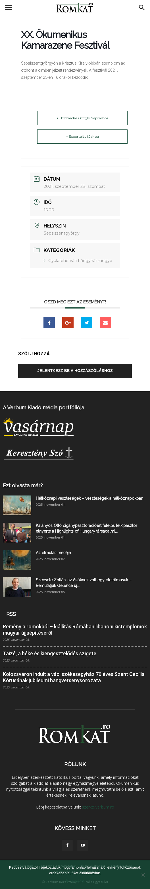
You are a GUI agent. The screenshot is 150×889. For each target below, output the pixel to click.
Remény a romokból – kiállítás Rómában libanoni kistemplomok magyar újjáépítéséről (75, 630)
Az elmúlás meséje (53, 552)
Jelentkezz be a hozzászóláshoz (75, 370)
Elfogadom (75, 880)
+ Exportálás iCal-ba (82, 136)
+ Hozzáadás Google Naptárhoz (83, 118)
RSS (11, 614)
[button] (142, 7)
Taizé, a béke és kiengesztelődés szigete (49, 653)
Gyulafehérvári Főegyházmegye (80, 260)
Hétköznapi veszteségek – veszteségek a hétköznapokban (89, 498)
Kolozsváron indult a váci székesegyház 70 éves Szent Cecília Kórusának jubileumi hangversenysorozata (74, 677)
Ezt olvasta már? (23, 485)
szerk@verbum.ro (98, 807)
